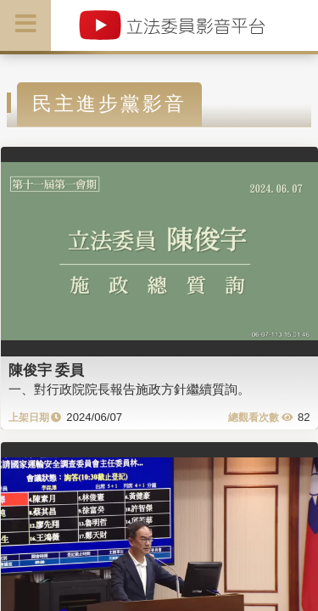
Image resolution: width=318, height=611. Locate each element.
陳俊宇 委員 (46, 370)
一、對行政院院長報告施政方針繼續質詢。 (129, 389)
